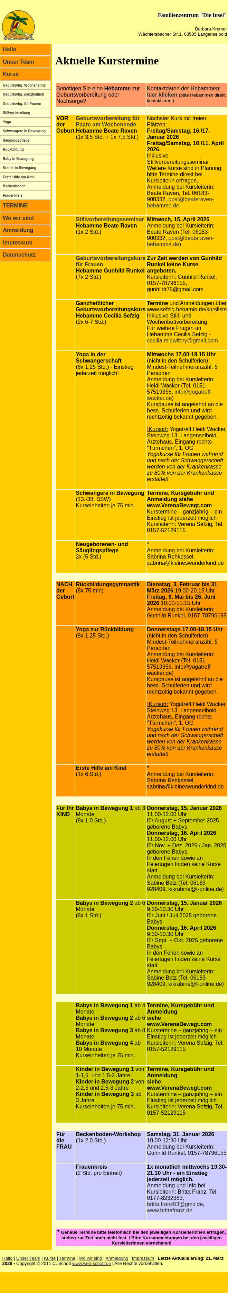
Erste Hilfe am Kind (19, 177)
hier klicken (162, 95)
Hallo (9, 49)
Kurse (10, 74)
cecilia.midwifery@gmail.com (182, 341)
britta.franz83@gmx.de (175, 1204)
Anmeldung (18, 230)
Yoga (7, 122)
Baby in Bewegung (18, 159)
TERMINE (15, 205)
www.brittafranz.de (169, 1210)
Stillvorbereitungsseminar (110, 219)
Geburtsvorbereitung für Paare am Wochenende (108, 121)
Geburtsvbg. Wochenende (24, 85)
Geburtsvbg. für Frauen (22, 104)
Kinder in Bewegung (19, 168)
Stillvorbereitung (16, 113)
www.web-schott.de (91, 1263)
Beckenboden (14, 186)
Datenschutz (19, 255)
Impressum (17, 243)
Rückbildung (13, 149)
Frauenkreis (12, 195)
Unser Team (18, 62)
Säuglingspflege (16, 140)
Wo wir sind (18, 218)
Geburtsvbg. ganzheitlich (23, 94)
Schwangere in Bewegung (24, 131)
